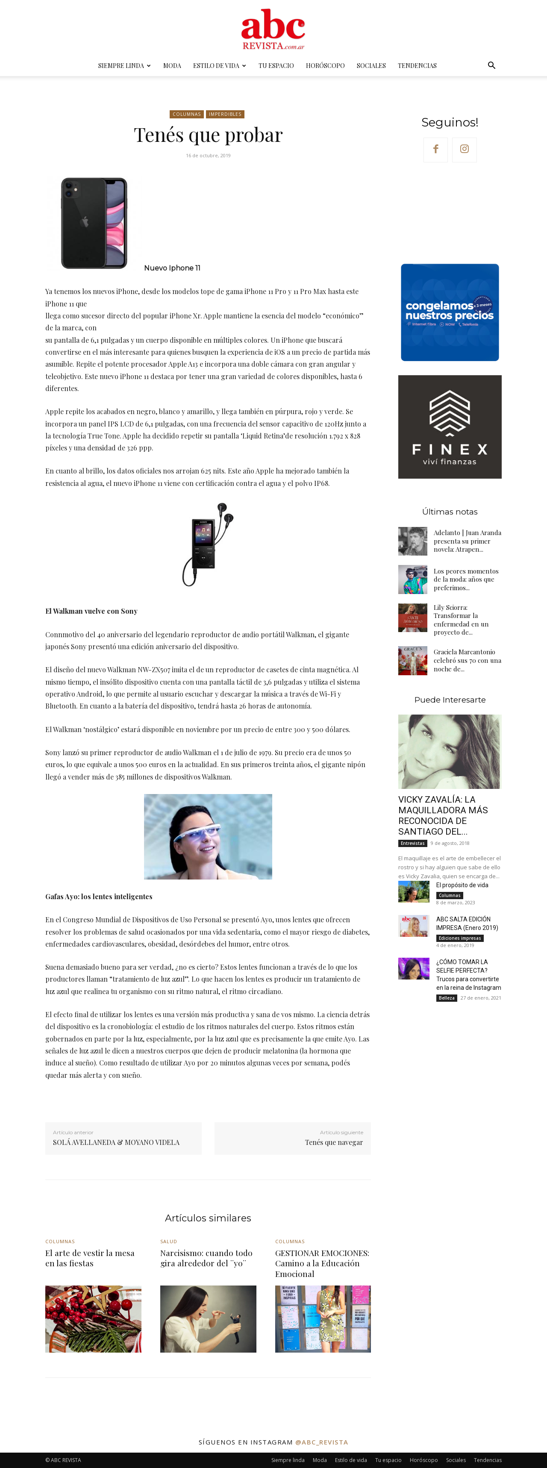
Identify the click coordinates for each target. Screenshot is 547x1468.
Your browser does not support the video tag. (450, 212)
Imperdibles (225, 114)
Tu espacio (276, 66)
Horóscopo (325, 66)
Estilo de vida (219, 66)
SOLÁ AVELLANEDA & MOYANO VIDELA (116, 1142)
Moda (172, 66)
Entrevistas (413, 843)
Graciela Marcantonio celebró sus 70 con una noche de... (467, 660)
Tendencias (417, 66)
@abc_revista (322, 1442)
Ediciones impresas (460, 938)
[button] (491, 66)
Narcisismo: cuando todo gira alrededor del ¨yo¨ (206, 1258)
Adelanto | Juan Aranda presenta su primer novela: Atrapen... (467, 540)
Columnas (187, 114)
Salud (168, 1241)
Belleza (447, 998)
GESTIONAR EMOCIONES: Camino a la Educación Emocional (322, 1263)
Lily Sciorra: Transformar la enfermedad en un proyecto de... (461, 620)
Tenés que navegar (334, 1142)
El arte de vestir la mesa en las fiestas (90, 1258)
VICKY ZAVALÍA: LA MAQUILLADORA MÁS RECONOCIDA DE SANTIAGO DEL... (443, 815)
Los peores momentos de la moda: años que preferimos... (466, 579)
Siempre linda (124, 66)
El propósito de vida (462, 885)
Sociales (371, 66)
